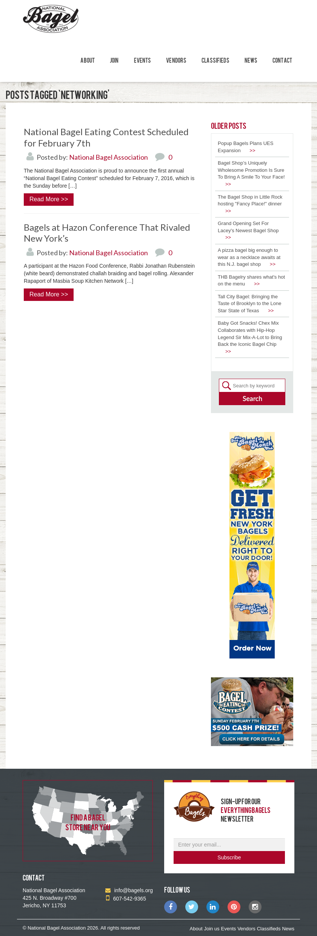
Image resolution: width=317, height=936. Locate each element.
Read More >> (48, 199)
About (87, 60)
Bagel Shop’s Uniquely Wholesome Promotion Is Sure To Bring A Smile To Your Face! (251, 173)
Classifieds (215, 60)
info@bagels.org (129, 890)
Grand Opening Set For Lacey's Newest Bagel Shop (248, 230)
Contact (282, 60)
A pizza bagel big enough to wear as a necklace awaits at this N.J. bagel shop (249, 257)
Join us (211, 928)
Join (114, 60)
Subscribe (229, 857)
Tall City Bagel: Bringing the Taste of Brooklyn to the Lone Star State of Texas (249, 303)
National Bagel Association (108, 157)
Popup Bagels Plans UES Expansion (245, 146)
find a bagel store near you (87, 822)
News (251, 60)
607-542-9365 (126, 899)
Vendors (176, 60)
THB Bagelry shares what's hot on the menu (251, 280)
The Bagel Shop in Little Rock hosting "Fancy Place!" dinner (250, 204)
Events (142, 60)
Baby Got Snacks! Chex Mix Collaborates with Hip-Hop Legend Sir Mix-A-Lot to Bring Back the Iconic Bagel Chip (250, 337)
